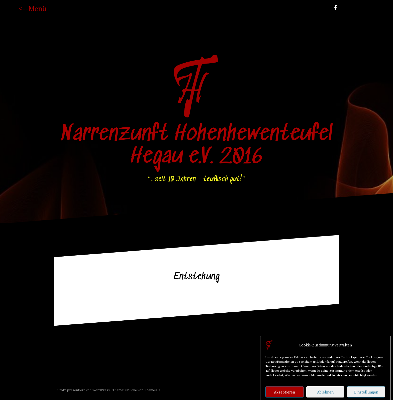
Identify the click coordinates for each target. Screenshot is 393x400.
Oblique (131, 389)
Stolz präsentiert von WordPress (83, 389)
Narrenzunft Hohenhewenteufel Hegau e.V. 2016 (196, 146)
